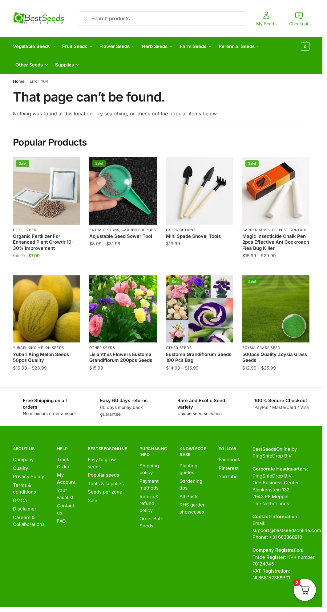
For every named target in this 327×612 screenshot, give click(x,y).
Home (19, 81)
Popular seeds (103, 475)
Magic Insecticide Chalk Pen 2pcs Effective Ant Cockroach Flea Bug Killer (275, 242)
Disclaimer (24, 509)
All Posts (189, 496)
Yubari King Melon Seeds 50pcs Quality (41, 357)
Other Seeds (102, 348)
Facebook (229, 459)
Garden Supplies (139, 230)
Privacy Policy (28, 476)
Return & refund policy (149, 503)
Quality (20, 468)
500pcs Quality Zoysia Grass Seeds (274, 357)
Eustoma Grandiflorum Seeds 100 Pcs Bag (198, 357)
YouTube (228, 476)
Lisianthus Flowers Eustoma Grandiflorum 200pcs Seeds (120, 357)
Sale (92, 500)
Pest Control (293, 230)
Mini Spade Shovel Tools (193, 236)
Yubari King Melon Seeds (38, 348)
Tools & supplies (106, 483)
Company (23, 459)
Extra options (104, 230)
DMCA (20, 500)
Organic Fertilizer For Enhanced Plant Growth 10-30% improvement (43, 242)
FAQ (61, 521)
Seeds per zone (105, 492)
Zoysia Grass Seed (261, 348)
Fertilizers (24, 230)
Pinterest (229, 468)
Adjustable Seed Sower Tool (120, 236)
